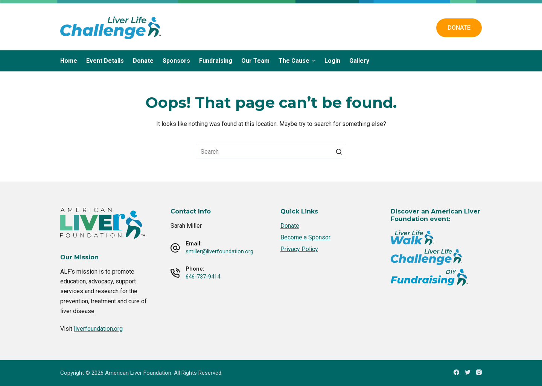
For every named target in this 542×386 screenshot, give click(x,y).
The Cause (298, 60)
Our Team (255, 60)
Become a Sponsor (305, 237)
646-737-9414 (203, 276)
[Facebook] (456, 372)
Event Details (105, 60)
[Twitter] (467, 372)
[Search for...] (271, 151)
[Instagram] (479, 372)
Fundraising (215, 60)
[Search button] (338, 151)
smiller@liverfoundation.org (219, 251)
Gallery (359, 60)
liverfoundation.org (98, 328)
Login (332, 60)
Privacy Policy (299, 249)
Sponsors (176, 60)
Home (68, 60)
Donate (143, 60)
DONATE (459, 27)
